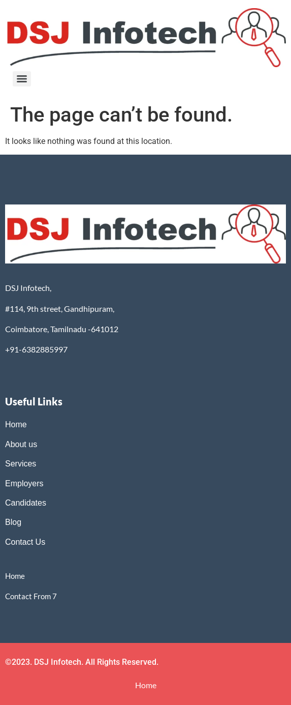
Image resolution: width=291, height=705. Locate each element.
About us (21, 444)
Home (16, 424)
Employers (24, 483)
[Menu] (22, 78)
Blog (14, 522)
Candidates (25, 502)
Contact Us (25, 542)
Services (20, 463)
